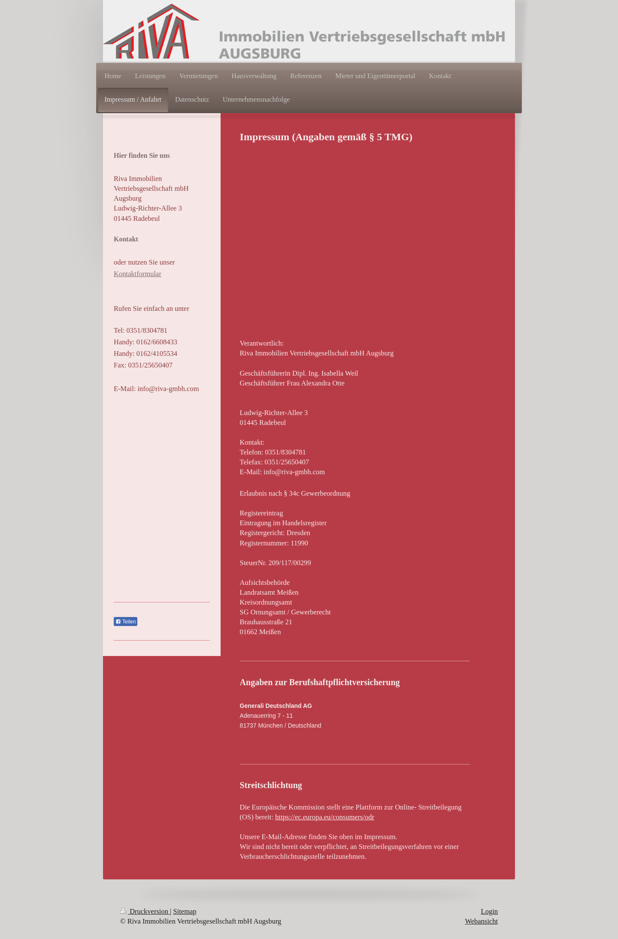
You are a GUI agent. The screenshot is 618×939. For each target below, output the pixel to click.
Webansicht (481, 921)
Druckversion (145, 911)
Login (489, 911)
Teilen (125, 622)
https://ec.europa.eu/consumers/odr (324, 817)
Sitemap (185, 911)
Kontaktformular (137, 274)
